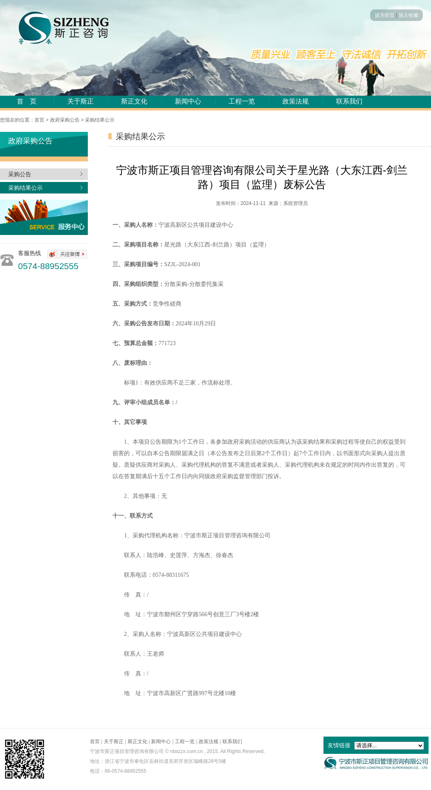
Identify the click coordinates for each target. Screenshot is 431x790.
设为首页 (384, 15)
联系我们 (349, 101)
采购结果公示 (25, 187)
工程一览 (242, 101)
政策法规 (295, 101)
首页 (95, 741)
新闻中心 (188, 101)
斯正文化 (134, 101)
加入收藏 (408, 15)
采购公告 (19, 174)
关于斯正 (80, 101)
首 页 (27, 101)
